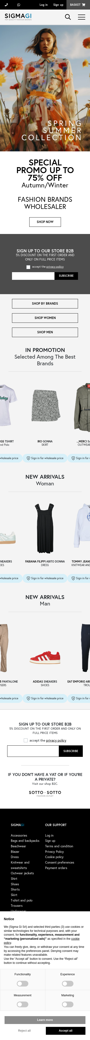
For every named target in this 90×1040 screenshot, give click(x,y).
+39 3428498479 (18, 5)
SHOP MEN (45, 332)
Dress (15, 857)
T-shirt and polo (21, 900)
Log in (44, 4)
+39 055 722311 (6, 5)
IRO (39, 441)
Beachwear (18, 846)
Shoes (15, 884)
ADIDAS (38, 681)
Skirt (14, 895)
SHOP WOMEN (45, 318)
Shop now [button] (45, 222)
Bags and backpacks (25, 840)
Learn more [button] (45, 1020)
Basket (75, 4)
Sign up (58, 4)
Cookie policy (54, 857)
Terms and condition (59, 846)
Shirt (14, 878)
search (68, 17)
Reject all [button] (24, 1030)
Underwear (18, 911)
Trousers (17, 905)
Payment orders (56, 868)
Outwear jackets (22, 873)
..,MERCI (82, 441)
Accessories (19, 835)
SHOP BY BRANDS (45, 304)
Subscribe (66, 275)
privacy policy (55, 266)
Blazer (15, 851)
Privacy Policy (54, 851)
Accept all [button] (65, 1030)
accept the (48, 266)
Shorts (15, 889)
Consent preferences (59, 862)
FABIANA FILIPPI (35, 561)
